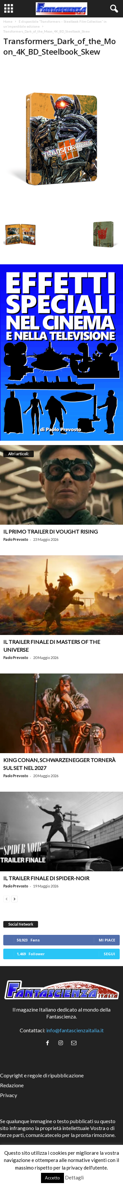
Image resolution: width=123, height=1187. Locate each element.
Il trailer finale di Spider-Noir (46, 878)
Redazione (12, 1085)
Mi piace (107, 939)
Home (7, 21)
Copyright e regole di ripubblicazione (42, 1075)
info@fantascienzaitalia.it (75, 1030)
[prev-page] (6, 898)
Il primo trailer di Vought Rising (50, 531)
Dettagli (74, 1177)
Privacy (8, 1095)
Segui (109, 953)
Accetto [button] (52, 1177)
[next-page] (14, 898)
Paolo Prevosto (15, 539)
